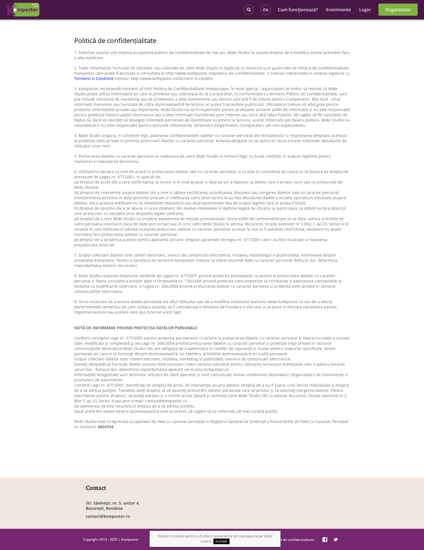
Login (365, 10)
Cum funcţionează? (298, 10)
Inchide (221, 541)
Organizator (398, 10)
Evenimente (338, 10)
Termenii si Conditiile (94, 78)
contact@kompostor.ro (108, 516)
